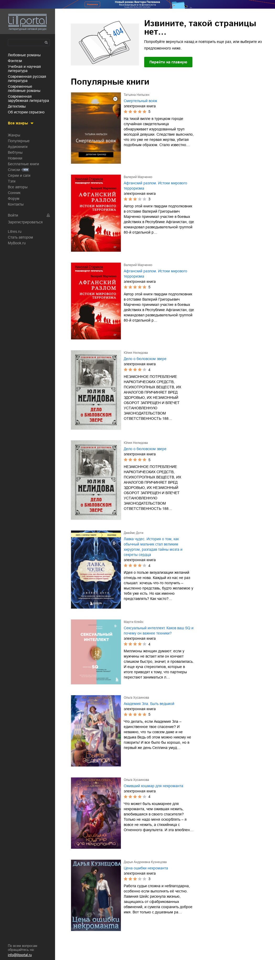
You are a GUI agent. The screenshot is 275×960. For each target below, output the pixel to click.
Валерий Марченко (138, 177)
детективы (17, 106)
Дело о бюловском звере (145, 359)
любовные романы (24, 55)
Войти (13, 215)
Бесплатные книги (23, 164)
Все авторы (18, 187)
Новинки (15, 158)
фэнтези (15, 61)
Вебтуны (15, 152)
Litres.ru (14, 231)
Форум (13, 198)
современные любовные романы (24, 88)
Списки (14, 170)
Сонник (14, 193)
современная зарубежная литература (28, 98)
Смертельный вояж (140, 101)
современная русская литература (27, 78)
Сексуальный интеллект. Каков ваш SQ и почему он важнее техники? (158, 630)
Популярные (19, 141)
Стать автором (20, 237)
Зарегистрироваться (25, 222)
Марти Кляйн (133, 622)
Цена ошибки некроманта (146, 868)
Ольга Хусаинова (136, 697)
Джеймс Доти (133, 533)
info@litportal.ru (20, 955)
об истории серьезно (26, 112)
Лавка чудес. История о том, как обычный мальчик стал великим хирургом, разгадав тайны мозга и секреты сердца (153, 547)
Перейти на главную (168, 62)
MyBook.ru (17, 243)
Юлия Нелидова (136, 353)
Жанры (14, 135)
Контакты (16, 204)
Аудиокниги (18, 147)
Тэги (11, 181)
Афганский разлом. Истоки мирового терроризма (155, 185)
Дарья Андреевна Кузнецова (145, 862)
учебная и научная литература (24, 68)
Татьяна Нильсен (136, 95)
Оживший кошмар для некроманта (153, 786)
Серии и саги (19, 175)
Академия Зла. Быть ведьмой (149, 704)
